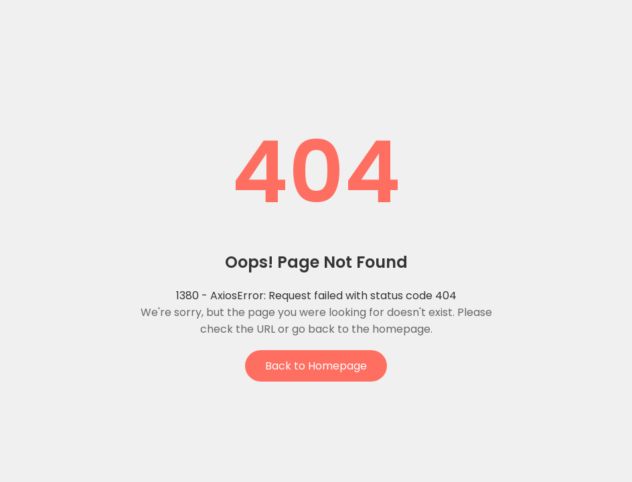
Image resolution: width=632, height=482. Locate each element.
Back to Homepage (316, 366)
